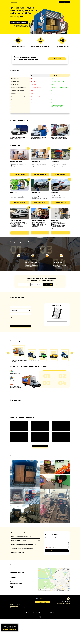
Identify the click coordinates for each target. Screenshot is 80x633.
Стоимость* (12, 300)
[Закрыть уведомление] (17, 624)
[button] (53, 2)
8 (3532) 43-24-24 (14, 579)
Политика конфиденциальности (63, 603)
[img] (68, 598)
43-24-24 (65, 601)
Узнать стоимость (48, 284)
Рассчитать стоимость (42, 602)
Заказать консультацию (56, 550)
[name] (23, 284)
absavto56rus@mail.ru (16, 583)
